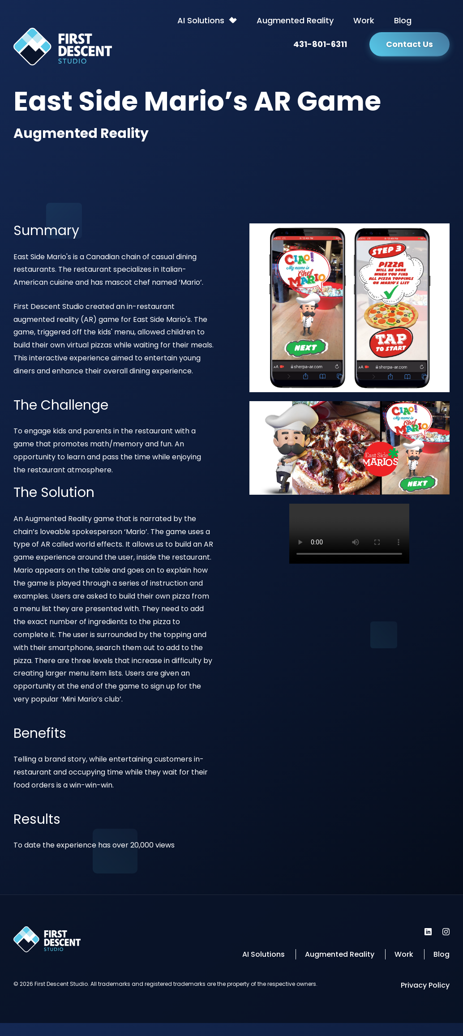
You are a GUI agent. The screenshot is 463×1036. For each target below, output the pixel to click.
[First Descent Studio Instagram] (446, 931)
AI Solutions (200, 20)
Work (363, 20)
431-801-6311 (320, 44)
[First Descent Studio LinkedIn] (428, 931)
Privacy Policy (425, 985)
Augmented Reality (295, 20)
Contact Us (409, 44)
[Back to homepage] (62, 49)
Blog (403, 20)
